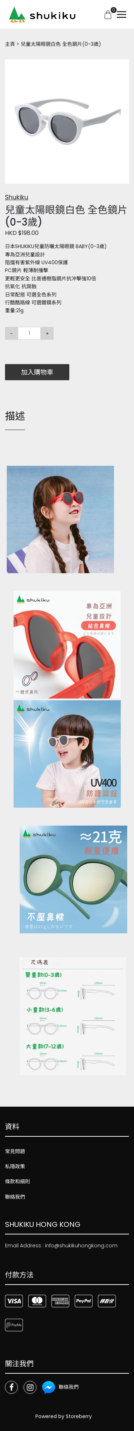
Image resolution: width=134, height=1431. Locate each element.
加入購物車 (37, 372)
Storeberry (79, 1416)
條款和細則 (17, 1181)
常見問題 (15, 1151)
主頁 (10, 44)
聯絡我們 (15, 1196)
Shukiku (16, 197)
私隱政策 (15, 1166)
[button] (122, 66)
